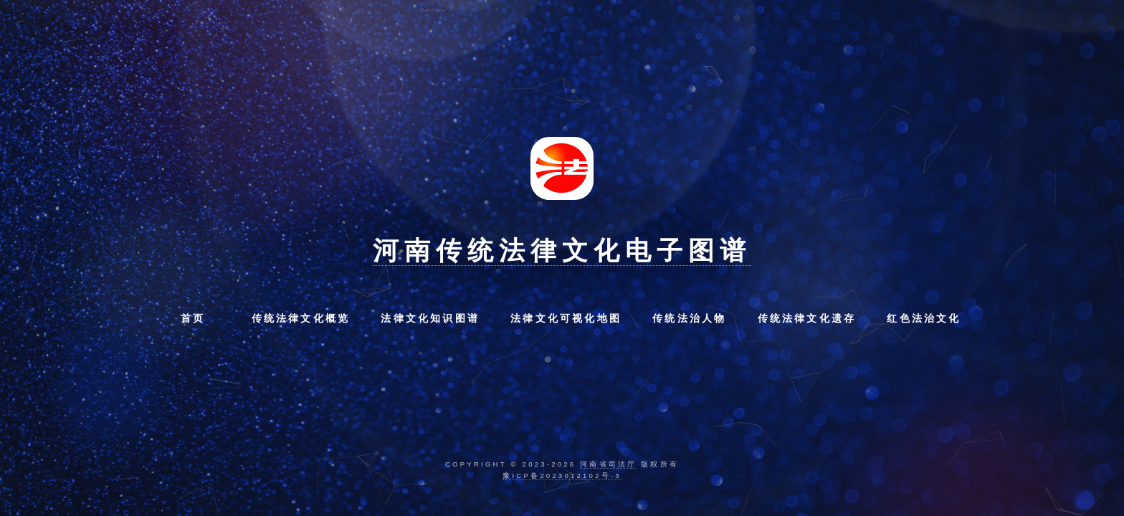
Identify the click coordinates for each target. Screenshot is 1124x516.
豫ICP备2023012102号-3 (562, 475)
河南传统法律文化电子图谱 (562, 250)
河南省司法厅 (608, 464)
